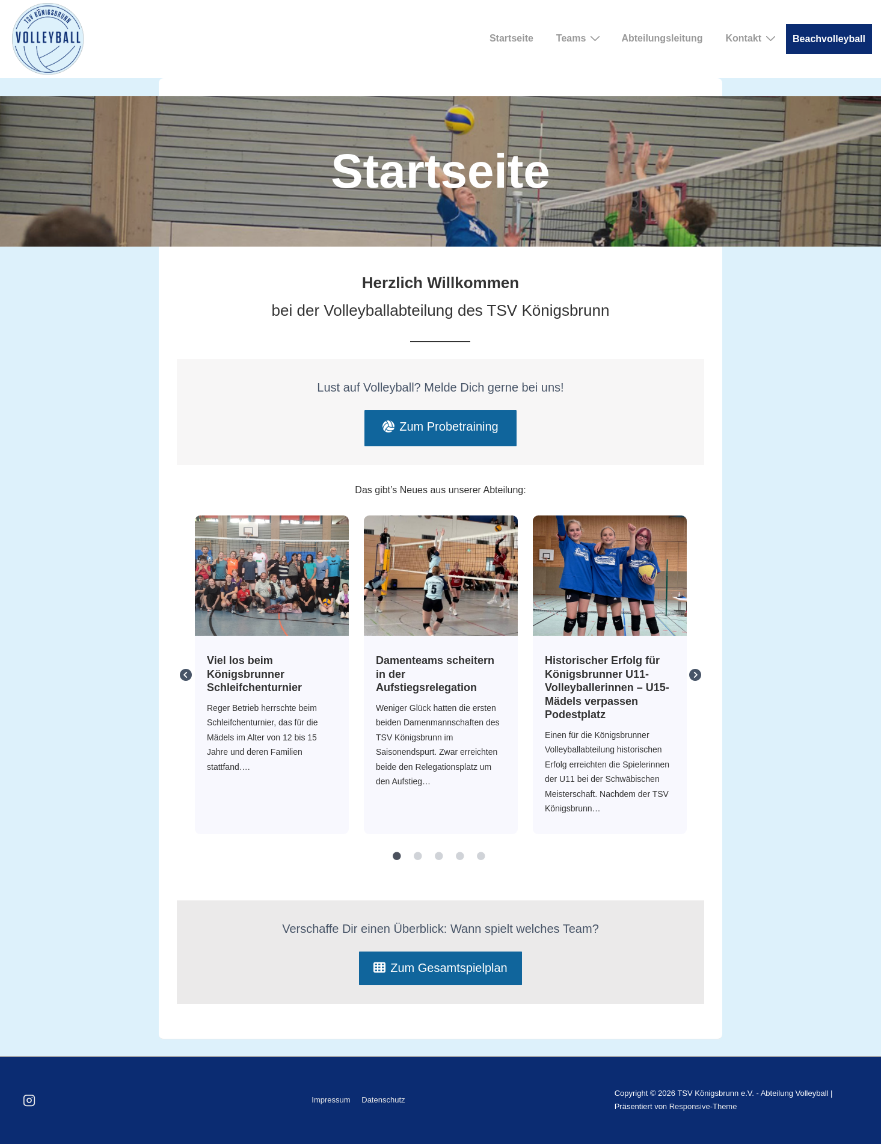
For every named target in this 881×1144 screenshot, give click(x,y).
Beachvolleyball (829, 39)
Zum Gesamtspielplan (440, 967)
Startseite (511, 38)
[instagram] (29, 1100)
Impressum (331, 1099)
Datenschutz (383, 1099)
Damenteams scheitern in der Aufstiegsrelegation (440, 575)
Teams (580, 37)
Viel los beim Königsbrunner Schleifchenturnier (271, 575)
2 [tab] (418, 856)
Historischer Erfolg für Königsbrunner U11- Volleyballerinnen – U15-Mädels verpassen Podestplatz (609, 575)
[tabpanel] (272, 675)
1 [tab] (397, 856)
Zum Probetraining (440, 426)
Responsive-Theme (703, 1106)
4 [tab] (460, 856)
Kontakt (752, 37)
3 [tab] (439, 856)
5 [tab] (481, 856)
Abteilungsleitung (661, 38)
